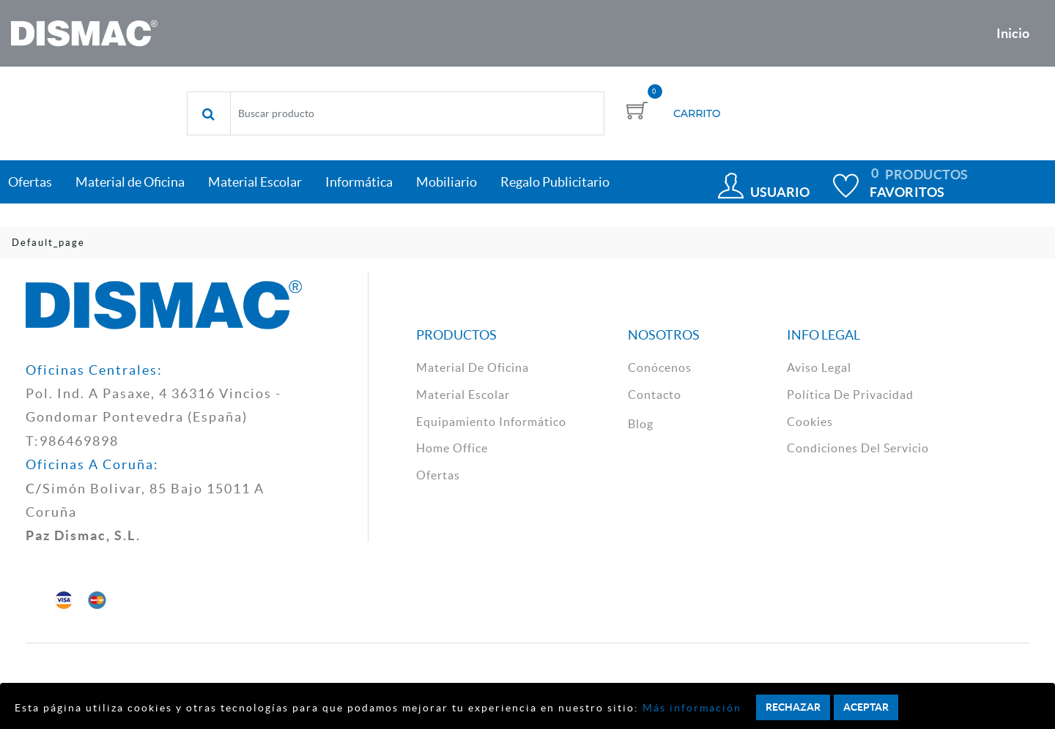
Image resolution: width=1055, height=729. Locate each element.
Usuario (780, 192)
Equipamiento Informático (491, 421)
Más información (690, 708)
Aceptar (866, 707)
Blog (641, 423)
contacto (654, 394)
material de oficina (472, 367)
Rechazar (793, 707)
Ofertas (438, 475)
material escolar (463, 394)
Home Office (452, 448)
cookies (810, 421)
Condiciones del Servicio (858, 448)
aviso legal (819, 367)
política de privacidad (850, 394)
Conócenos (660, 367)
